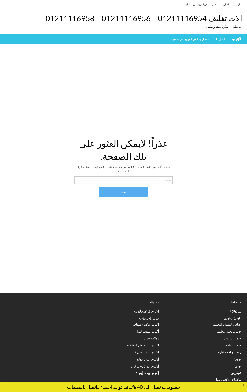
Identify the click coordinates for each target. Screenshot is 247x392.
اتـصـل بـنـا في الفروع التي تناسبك (202, 4)
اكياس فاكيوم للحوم (146, 311)
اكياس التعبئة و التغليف (226, 324)
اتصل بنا (225, 4)
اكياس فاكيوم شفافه (146, 324)
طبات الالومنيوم (149, 317)
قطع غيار (235, 372)
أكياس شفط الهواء (147, 331)
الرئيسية (236, 4)
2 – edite (235, 311)
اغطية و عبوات (232, 317)
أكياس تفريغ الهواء (147, 372)
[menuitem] (220, 39)
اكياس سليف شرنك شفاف (142, 345)
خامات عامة (233, 345)
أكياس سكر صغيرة (147, 352)
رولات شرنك (151, 338)
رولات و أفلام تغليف (229, 352)
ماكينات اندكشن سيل (228, 379)
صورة (237, 359)
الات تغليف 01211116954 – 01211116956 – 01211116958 (144, 18)
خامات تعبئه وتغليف (229, 331)
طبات (237, 366)
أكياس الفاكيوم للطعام (144, 366)
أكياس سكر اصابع (148, 359)
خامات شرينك (232, 338)
